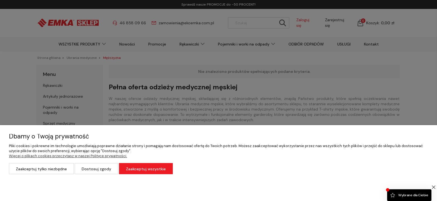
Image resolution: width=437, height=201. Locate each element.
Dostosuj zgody (96, 168)
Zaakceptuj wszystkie (146, 168)
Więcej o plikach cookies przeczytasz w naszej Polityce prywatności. (68, 156)
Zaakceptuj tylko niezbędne (41, 168)
